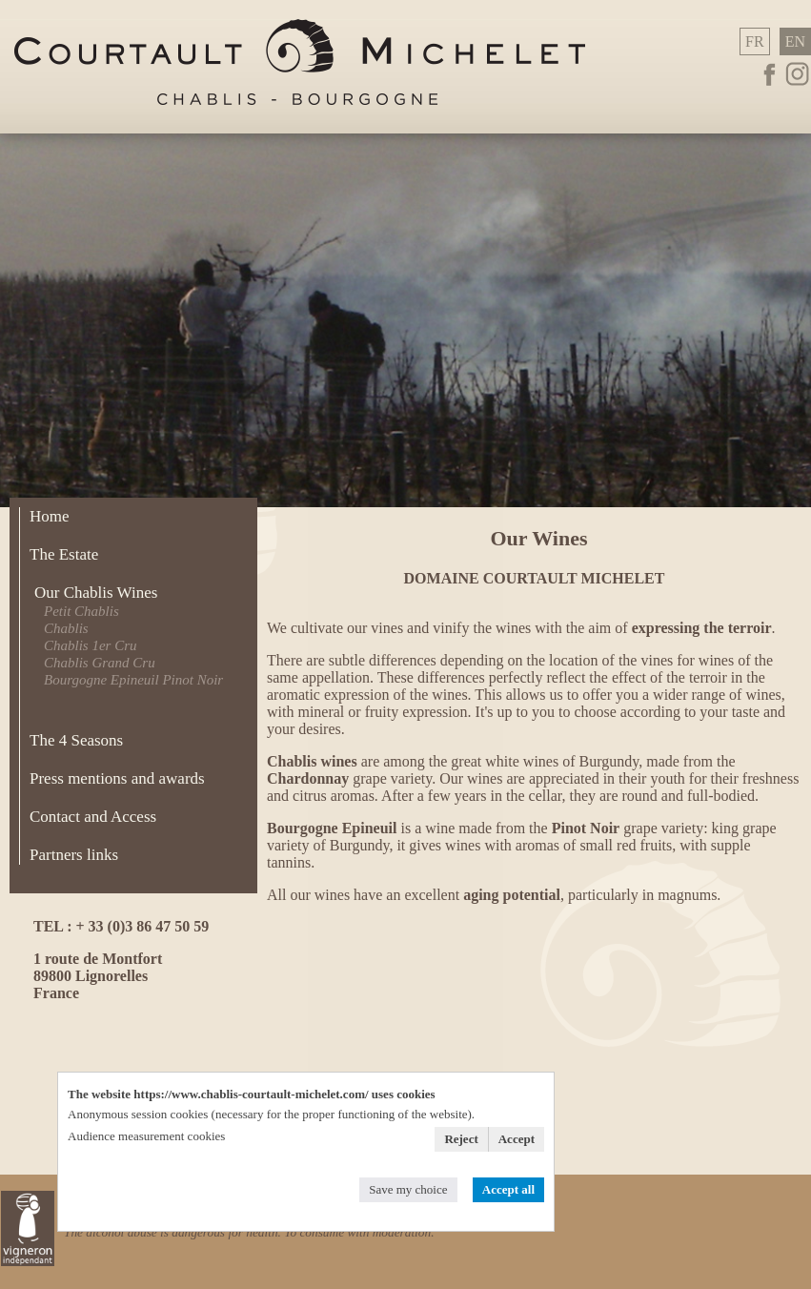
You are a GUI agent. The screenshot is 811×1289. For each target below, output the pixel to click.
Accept (516, 1139)
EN (795, 41)
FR (754, 41)
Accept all (508, 1189)
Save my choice (408, 1189)
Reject (460, 1139)
